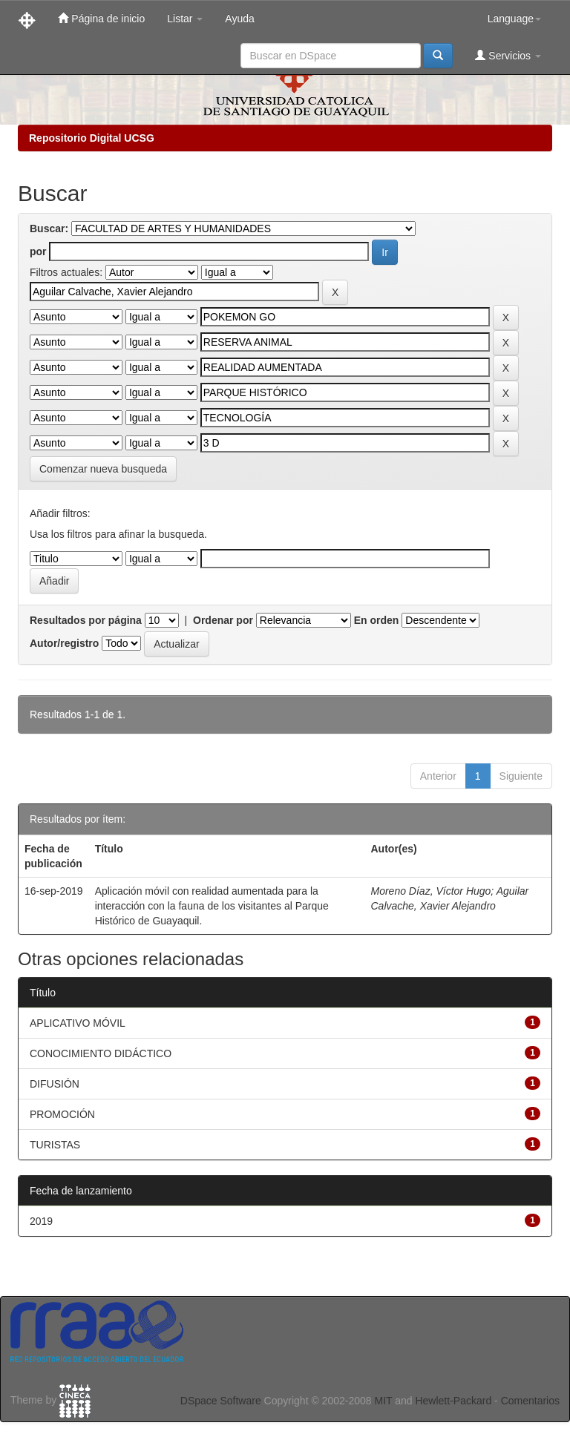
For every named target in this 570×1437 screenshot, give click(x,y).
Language (514, 18)
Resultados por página (86, 620)
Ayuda (239, 18)
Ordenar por (223, 620)
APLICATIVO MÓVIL (77, 1023)
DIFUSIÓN (54, 1084)
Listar (185, 18)
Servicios (508, 55)
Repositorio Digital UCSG (91, 138)
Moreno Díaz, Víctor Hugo (431, 891)
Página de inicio (101, 18)
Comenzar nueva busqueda (103, 469)
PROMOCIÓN (62, 1114)
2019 (41, 1221)
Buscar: (49, 228)
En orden (376, 620)
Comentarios (530, 1401)
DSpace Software (220, 1401)
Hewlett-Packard (453, 1401)
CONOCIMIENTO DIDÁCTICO (100, 1053)
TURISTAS (55, 1145)
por (38, 251)
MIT (383, 1401)
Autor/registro (64, 643)
